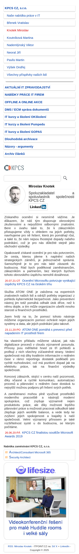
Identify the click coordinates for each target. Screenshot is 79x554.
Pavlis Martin (15, 60)
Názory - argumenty (19, 146)
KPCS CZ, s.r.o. (16, 8)
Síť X (54, 546)
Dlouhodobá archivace (21, 139)
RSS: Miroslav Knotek (20, 546)
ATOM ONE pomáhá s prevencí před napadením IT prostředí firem (38, 331)
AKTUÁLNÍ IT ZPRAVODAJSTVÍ (27, 87)
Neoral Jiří (14, 52)
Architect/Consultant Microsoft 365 (30, 452)
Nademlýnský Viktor (20, 45)
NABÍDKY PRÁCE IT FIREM (24, 94)
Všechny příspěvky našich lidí (27, 74)
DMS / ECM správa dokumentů (27, 109)
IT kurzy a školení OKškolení (25, 117)
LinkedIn (64, 546)
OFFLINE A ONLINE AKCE (24, 102)
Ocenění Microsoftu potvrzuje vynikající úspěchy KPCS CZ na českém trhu (40, 282)
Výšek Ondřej (16, 67)
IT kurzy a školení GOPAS (23, 131)
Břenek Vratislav (18, 22)
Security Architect (19, 457)
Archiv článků (15, 153)
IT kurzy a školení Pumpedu (25, 124)
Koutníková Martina (20, 37)
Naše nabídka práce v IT (23, 15)
